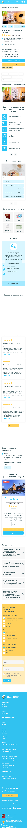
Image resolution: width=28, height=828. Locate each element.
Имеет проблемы (10, 632)
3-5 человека (9, 652)
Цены (21, 74)
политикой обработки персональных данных (13, 675)
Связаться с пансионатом (13, 60)
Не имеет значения (11, 647)
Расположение (13, 74)
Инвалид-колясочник (11, 620)
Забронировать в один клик (13, 64)
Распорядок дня (6, 76)
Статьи (3, 704)
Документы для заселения (9, 79)
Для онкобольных (6, 751)
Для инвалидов (5, 763)
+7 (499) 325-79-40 (15, 2)
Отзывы (19, 79)
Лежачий (8, 623)
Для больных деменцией (8, 746)
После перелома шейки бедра (9, 756)
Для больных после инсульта (9, 744)
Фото (3, 709)
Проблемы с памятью (11, 638)
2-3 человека (9, 650)
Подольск (4, 736)
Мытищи (4, 731)
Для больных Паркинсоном (9, 753)
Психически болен (10, 635)
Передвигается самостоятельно (14, 618)
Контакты (4, 706)
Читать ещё (6, 354)
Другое (8, 626)
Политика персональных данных (10, 800)
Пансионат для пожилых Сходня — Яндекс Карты (13, 335)
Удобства (5, 74)
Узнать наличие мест (13, 529)
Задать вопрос (8, 67)
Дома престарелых (6, 776)
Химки (7, 468)
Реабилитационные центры (9, 778)
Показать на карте (8, 41)
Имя (4, 658)
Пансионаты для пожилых (8, 774)
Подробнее (13, 533)
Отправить (7, 680)
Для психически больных (8, 765)
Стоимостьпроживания (4, 825)
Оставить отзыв (13, 425)
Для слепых (5, 767)
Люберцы (4, 724)
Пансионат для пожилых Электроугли (13, 498)
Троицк (3, 738)
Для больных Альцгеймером (9, 749)
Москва (4, 719)
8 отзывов (13, 508)
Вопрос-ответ (5, 713)
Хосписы (4, 781)
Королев (4, 729)
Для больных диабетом (8, 758)
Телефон (5, 665)
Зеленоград (4, 726)
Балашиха (4, 733)
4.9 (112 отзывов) (16, 35)
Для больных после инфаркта (9, 760)
